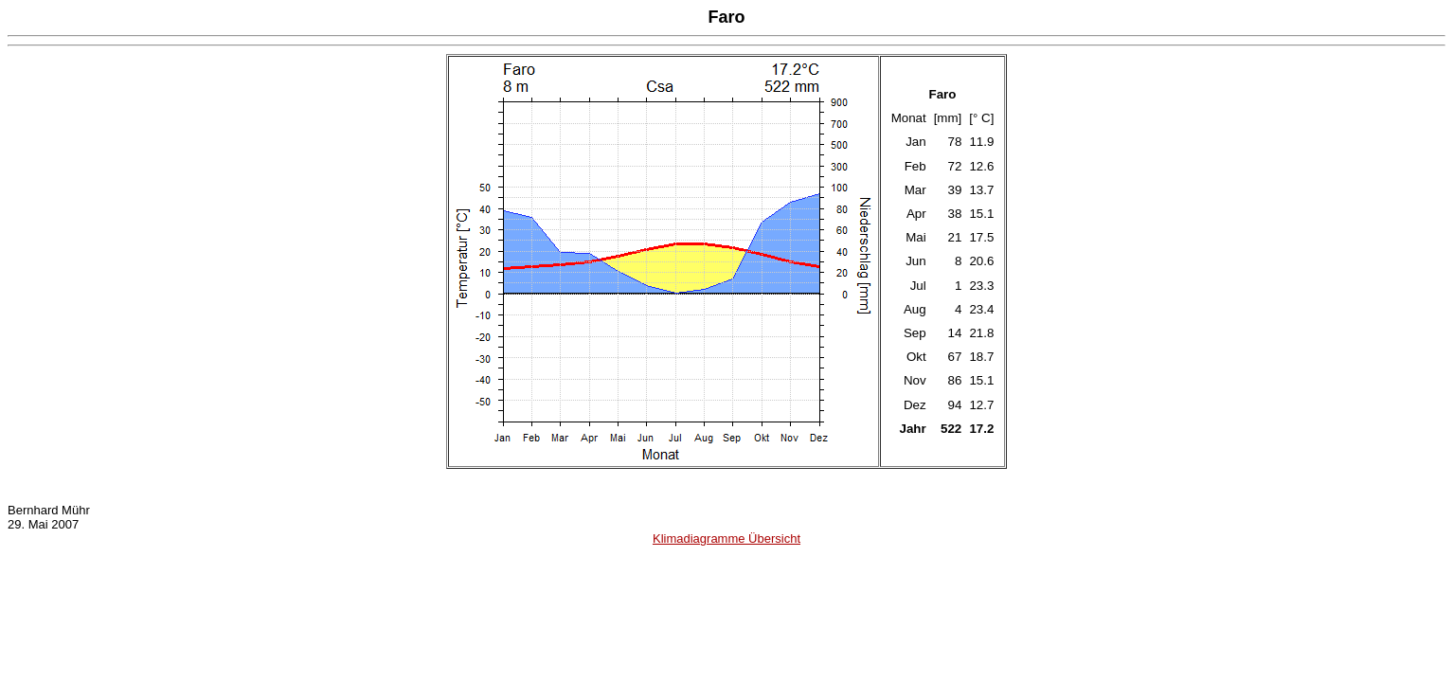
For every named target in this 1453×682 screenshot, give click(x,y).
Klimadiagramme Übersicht (726, 538)
